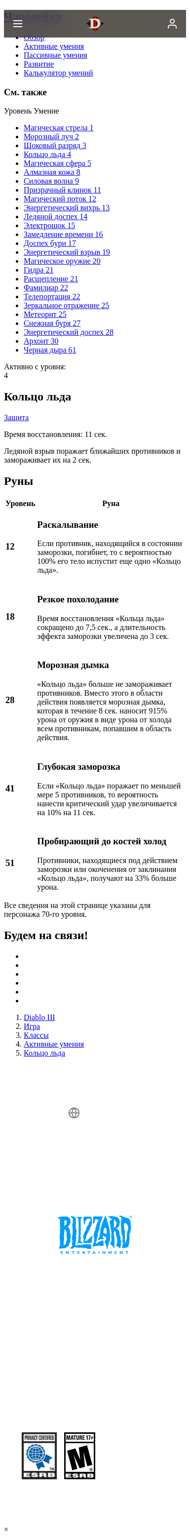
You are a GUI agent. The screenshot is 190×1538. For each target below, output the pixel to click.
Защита (16, 417)
